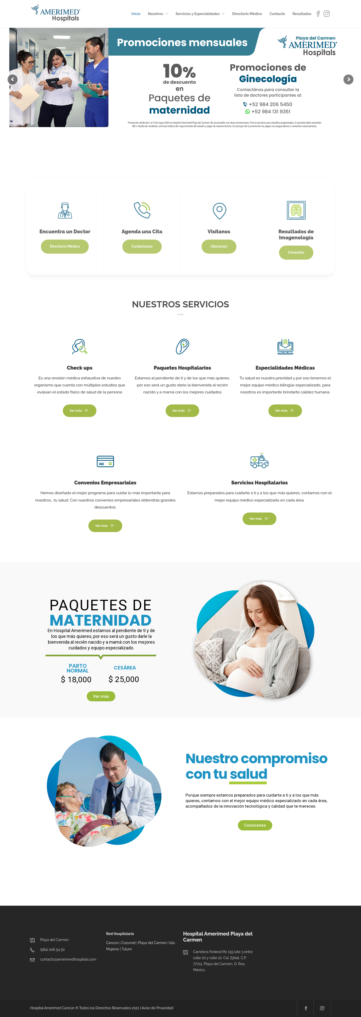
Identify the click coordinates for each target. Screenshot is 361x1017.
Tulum (127, 949)
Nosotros (155, 14)
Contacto (277, 14)
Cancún (112, 943)
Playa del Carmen (152, 943)
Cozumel (128, 943)
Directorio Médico (247, 14)
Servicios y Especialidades (197, 14)
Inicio (135, 14)
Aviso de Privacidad (157, 1008)
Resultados (302, 14)
